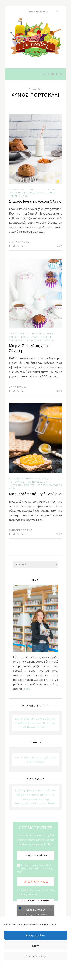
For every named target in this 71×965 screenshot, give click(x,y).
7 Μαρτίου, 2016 (18, 386)
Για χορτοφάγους (29, 189)
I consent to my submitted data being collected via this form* (35, 868)
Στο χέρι (50, 192)
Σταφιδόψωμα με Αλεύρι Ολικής (35, 201)
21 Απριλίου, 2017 (19, 242)
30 (59, 391)
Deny (35, 945)
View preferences (36, 956)
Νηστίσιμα (15, 192)
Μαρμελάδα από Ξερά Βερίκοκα (35, 494)
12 (59, 534)
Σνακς (38, 192)
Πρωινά (28, 192)
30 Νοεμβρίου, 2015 (20, 530)
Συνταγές (15, 196)
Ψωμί (26, 196)
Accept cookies (35, 935)
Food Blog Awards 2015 (22, 478)
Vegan (12, 189)
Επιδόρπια (48, 189)
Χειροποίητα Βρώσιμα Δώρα (38, 340)
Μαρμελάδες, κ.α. (38, 482)
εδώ (28, 689)
